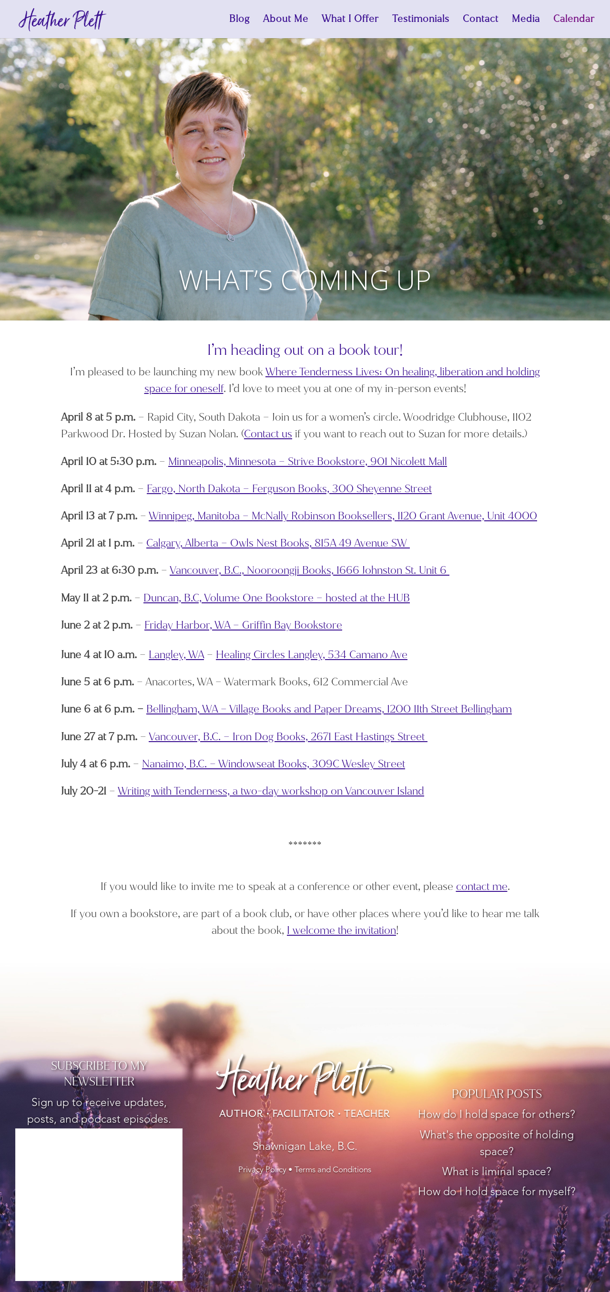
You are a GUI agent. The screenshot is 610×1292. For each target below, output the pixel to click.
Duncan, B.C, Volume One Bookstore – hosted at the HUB (276, 598)
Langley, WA (176, 655)
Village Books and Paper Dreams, (370, 709)
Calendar (574, 20)
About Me (285, 20)
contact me (482, 886)
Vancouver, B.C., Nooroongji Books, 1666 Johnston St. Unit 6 (309, 570)
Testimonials (420, 20)
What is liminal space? (496, 1172)
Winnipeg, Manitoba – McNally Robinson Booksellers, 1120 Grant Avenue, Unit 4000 (343, 516)
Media (526, 20)
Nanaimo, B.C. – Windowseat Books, (273, 764)
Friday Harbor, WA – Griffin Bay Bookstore (243, 625)
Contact (480, 20)
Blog (239, 20)
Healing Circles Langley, (311, 655)
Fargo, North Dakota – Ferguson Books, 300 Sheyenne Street (289, 489)
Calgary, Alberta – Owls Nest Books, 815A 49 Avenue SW (278, 543)
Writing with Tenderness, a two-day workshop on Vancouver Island (271, 791)
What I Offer (350, 20)
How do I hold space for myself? (497, 1192)
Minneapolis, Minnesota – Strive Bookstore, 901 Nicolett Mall (307, 461)
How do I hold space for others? (496, 1115)
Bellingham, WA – (187, 709)
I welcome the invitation (341, 930)
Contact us (268, 434)
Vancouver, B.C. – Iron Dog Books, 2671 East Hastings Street (288, 737)
